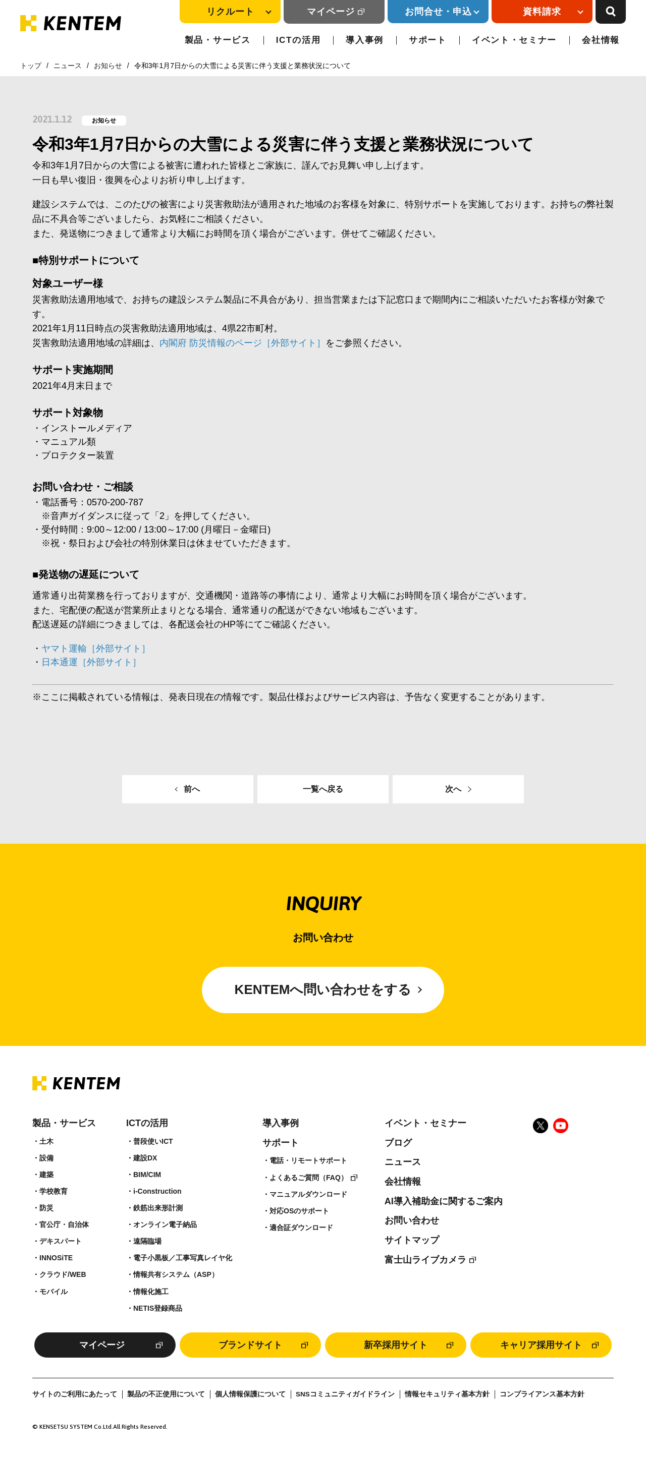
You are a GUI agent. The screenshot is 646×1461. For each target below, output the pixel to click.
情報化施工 (151, 1292)
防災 (46, 1208)
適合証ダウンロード (301, 1227)
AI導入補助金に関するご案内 (444, 1201)
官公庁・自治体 (64, 1224)
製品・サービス (218, 40)
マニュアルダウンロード (308, 1194)
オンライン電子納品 (165, 1224)
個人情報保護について (250, 1394)
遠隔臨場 (147, 1241)
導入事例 (365, 40)
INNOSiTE (56, 1258)
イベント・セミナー (514, 40)
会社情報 (601, 40)
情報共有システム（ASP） (176, 1274)
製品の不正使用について (166, 1394)
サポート (428, 40)
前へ (192, 789)
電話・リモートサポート (308, 1160)
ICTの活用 (298, 40)
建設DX (145, 1158)
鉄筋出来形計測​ (158, 1208)
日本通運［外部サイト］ (91, 662)
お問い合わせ (412, 1220)
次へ (453, 789)
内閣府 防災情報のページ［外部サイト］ (242, 343)
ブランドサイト (250, 1345)
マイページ (331, 12)
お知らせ (108, 66)
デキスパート (60, 1241)
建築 (46, 1175)
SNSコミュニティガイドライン (345, 1394)
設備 (46, 1158)
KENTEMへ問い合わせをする (323, 989)
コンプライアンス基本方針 (542, 1394)
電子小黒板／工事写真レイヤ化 (182, 1258)
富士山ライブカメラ (425, 1260)
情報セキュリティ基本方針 (447, 1394)
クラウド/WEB (62, 1274)
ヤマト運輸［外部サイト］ (95, 649)
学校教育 (53, 1191)
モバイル (53, 1292)
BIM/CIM (147, 1175)
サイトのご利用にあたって (74, 1394)
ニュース (67, 66)
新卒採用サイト (395, 1345)
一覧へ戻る (323, 789)
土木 (46, 1141)
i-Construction (157, 1191)
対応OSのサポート (299, 1211)
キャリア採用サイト (541, 1345)
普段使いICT (153, 1141)
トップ (30, 66)
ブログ (398, 1143)
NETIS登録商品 (157, 1308)
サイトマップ (412, 1240)
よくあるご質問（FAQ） (309, 1178)
